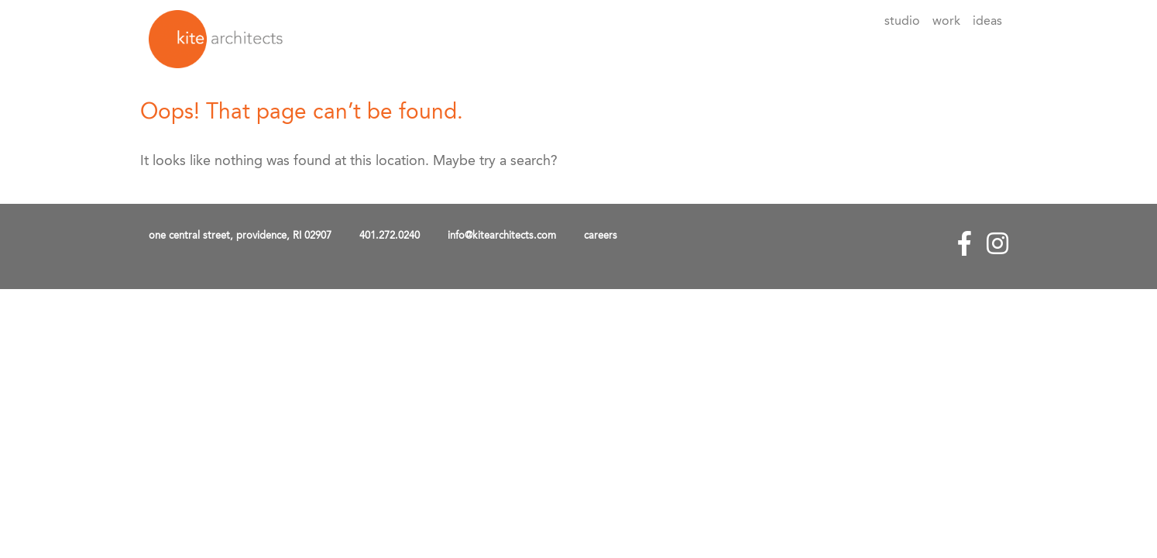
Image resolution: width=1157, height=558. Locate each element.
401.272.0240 (389, 236)
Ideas (987, 22)
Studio (902, 22)
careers (600, 236)
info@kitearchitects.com (502, 236)
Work (946, 22)
